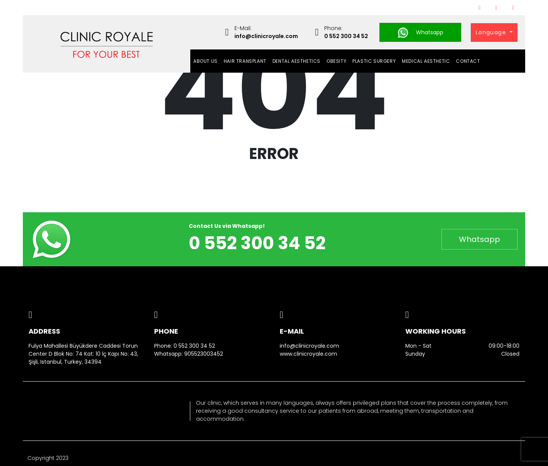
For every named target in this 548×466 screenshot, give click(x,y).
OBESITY (336, 61)
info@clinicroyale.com (309, 346)
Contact (468, 61)
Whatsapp (420, 32)
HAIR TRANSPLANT (245, 61)
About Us (205, 61)
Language (492, 32)
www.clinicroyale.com (308, 354)
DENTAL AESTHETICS (296, 61)
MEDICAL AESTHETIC (426, 61)
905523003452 (203, 354)
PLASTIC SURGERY (374, 61)
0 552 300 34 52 (194, 346)
